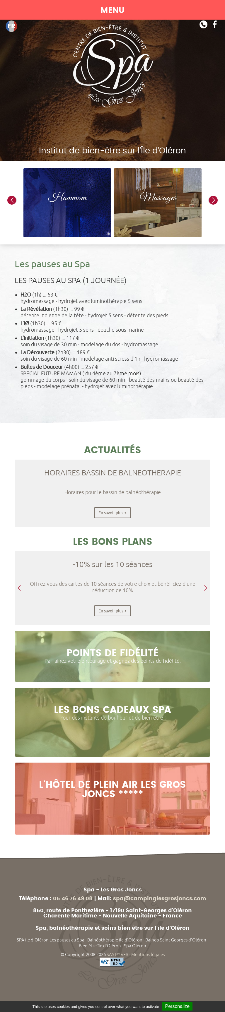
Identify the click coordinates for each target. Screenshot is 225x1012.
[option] (67, 202)
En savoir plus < (112, 512)
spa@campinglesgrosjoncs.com (159, 898)
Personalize (177, 1006)
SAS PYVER (117, 955)
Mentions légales (148, 955)
